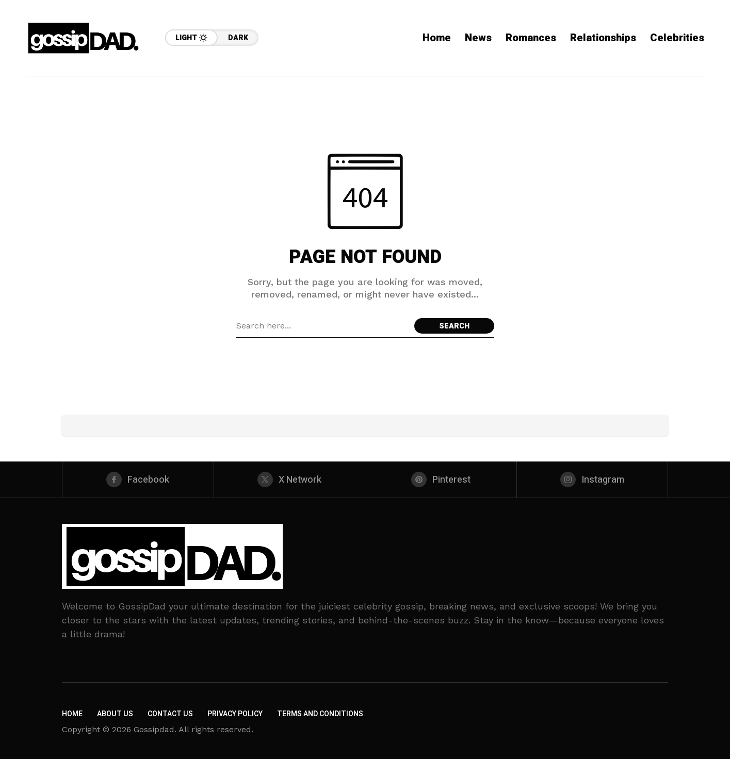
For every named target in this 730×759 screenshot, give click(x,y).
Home (72, 713)
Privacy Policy (235, 713)
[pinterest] (440, 479)
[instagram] (592, 479)
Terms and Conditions (320, 713)
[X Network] (289, 479)
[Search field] (322, 326)
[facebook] (138, 479)
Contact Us (170, 713)
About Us (115, 713)
